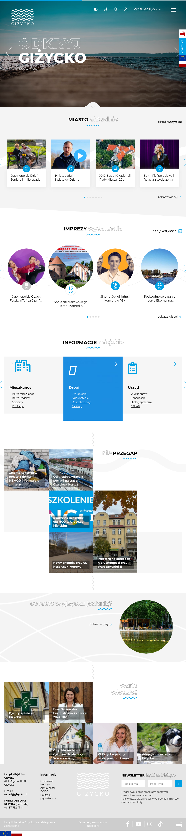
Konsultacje (138, 398)
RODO (44, 791)
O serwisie (46, 781)
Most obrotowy (81, 402)
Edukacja (18, 406)
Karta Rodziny (21, 398)
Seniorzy (17, 402)
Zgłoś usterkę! (80, 398)
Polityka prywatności (48, 796)
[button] (9, 53)
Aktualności (47, 788)
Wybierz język (145, 9)
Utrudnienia (79, 393)
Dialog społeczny (141, 402)
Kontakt (182, 46)
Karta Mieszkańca (23, 393)
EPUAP (135, 406)
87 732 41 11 (16, 807)
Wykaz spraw (139, 393)
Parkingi (77, 406)
